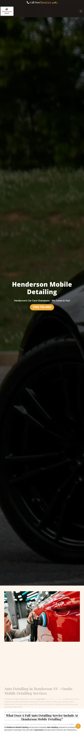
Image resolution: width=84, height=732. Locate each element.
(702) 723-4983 (42, 307)
